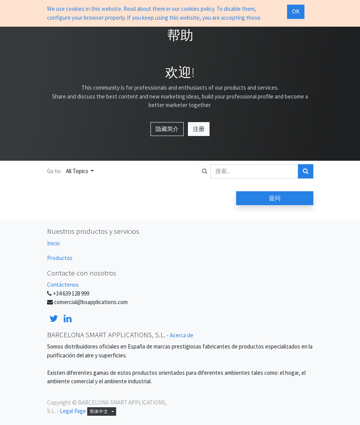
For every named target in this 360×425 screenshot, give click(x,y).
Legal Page (73, 411)
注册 (199, 129)
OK (295, 11)
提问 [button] (275, 198)
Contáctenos (63, 284)
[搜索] (305, 171)
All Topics (78, 171)
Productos (60, 258)
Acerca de (181, 335)
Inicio (53, 243)
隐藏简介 (167, 129)
